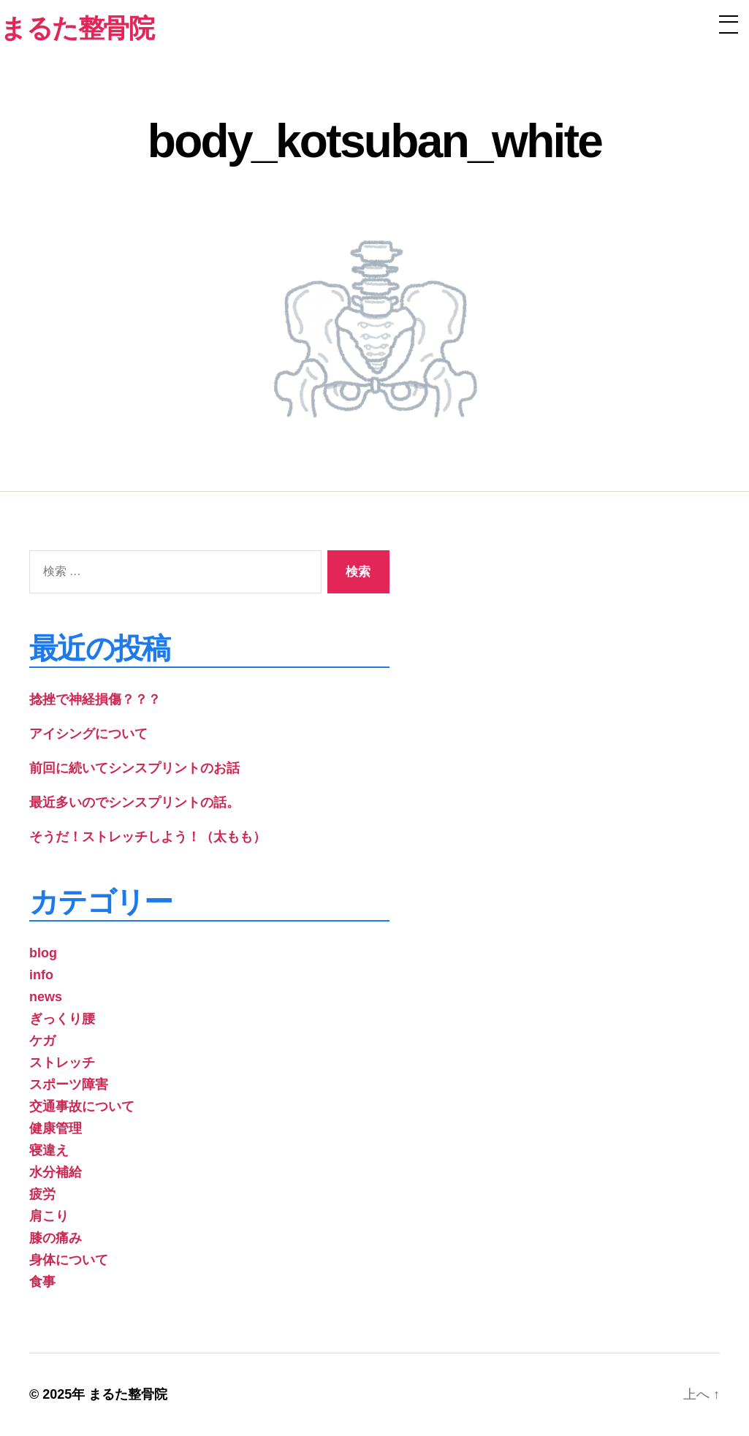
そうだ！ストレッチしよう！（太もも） (147, 836)
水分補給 (55, 1172)
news (45, 996)
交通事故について (81, 1106)
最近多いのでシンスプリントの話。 (134, 802)
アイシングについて (88, 733)
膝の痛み (55, 1238)
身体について (68, 1260)
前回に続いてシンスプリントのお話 (134, 768)
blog (43, 953)
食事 (42, 1281)
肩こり (49, 1216)
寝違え (49, 1150)
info (41, 975)
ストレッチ (62, 1062)
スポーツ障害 (68, 1084)
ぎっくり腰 (62, 1018)
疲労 (42, 1194)
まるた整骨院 (127, 1394)
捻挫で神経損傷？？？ (95, 699)
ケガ (42, 1040)
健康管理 (55, 1128)
